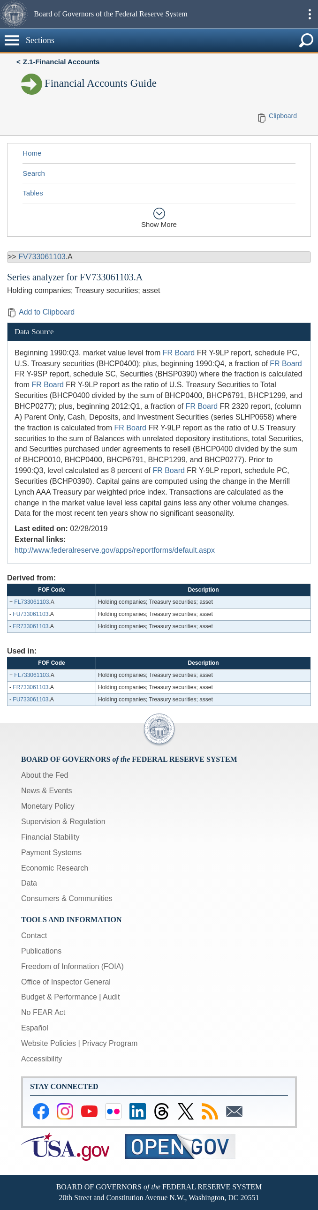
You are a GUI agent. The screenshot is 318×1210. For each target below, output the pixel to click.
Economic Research (54, 868)
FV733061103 (42, 257)
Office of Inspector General (66, 982)
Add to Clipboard (41, 312)
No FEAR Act (43, 1012)
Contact (34, 935)
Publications (41, 951)
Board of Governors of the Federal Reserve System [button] (110, 14)
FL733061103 (31, 602)
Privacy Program (109, 1043)
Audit (111, 997)
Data (29, 883)
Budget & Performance (59, 997)
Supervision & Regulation (63, 822)
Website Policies (48, 1043)
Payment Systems (51, 853)
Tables (33, 193)
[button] (15, 14)
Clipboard (283, 116)
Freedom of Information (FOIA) (72, 966)
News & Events (46, 791)
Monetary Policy (48, 806)
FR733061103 (30, 626)
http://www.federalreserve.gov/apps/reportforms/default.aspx (115, 550)
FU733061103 (30, 614)
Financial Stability (50, 837)
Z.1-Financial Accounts (61, 62)
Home (32, 153)
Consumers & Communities (67, 898)
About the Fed (44, 775)
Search (34, 173)
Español (34, 1028)
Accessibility (41, 1059)
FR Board (179, 353)
